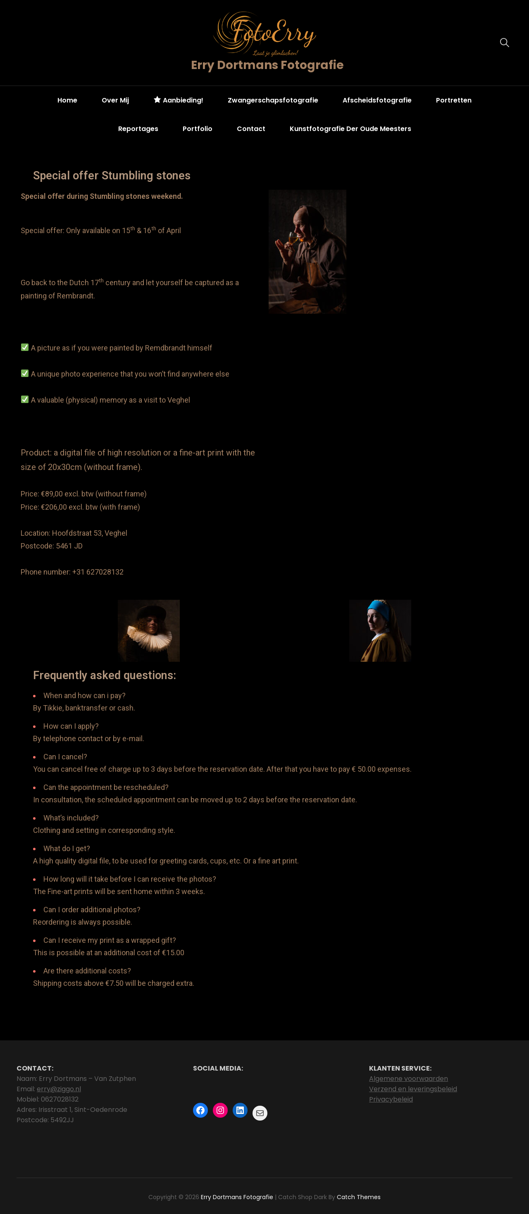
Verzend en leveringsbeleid (413, 1089)
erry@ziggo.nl (59, 1089)
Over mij (115, 100)
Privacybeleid (391, 1099)
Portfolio (197, 129)
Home (67, 100)
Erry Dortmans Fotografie (267, 65)
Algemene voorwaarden (408, 1078)
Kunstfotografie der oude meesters (350, 129)
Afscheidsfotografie (377, 100)
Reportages (138, 129)
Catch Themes (359, 1197)
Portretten (454, 100)
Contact (251, 129)
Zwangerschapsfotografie (273, 100)
